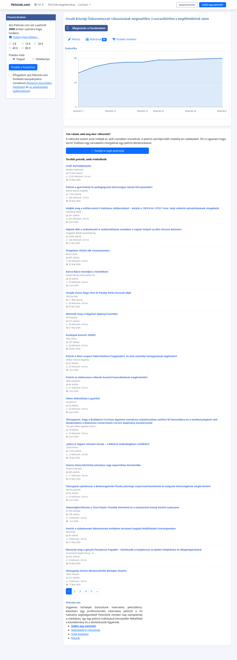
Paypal (21, 59)
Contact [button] (83, 4)
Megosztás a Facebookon (85, 28)
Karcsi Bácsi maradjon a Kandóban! (87, 271)
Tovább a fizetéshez (23, 67)
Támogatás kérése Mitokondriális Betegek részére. (96, 570)
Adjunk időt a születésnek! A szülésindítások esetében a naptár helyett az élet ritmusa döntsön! (123, 229)
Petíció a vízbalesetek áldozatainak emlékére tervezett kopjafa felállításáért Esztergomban (121, 528)
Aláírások (96, 39)
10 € (28, 44)
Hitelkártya (42, 59)
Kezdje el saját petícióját (107, 151)
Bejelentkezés (187, 4)
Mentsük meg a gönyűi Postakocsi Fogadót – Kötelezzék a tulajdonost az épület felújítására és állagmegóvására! (134, 549)
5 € (14, 44)
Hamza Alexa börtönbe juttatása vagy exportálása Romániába (103, 465)
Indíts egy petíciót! (212, 4)
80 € (28, 48)
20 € (40, 44)
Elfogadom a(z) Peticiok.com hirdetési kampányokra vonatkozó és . (32, 83)
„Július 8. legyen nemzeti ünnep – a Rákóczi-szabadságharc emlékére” (108, 444)
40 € (15, 48)
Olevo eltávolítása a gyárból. (83, 398)
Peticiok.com (20, 4)
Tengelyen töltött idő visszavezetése (88, 250)
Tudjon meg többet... (24, 37)
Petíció (74, 39)
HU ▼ (39, 4)
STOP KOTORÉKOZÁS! (78, 166)
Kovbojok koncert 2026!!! (81, 335)
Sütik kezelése (80, 634)
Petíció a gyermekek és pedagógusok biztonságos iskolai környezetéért (109, 187)
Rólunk (75, 638)
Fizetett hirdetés (124, 39)
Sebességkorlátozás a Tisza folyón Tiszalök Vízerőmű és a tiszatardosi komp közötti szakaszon (122, 507)
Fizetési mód (16, 55)
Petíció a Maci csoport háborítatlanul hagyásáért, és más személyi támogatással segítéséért (121, 356)
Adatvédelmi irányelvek (85, 630)
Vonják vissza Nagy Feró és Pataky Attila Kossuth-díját (98, 292)
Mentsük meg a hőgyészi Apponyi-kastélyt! (92, 313)
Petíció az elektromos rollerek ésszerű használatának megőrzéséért (107, 377)
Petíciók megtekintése (61, 4)
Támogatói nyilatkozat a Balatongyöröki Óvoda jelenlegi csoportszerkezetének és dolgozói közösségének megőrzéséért (138, 486)
